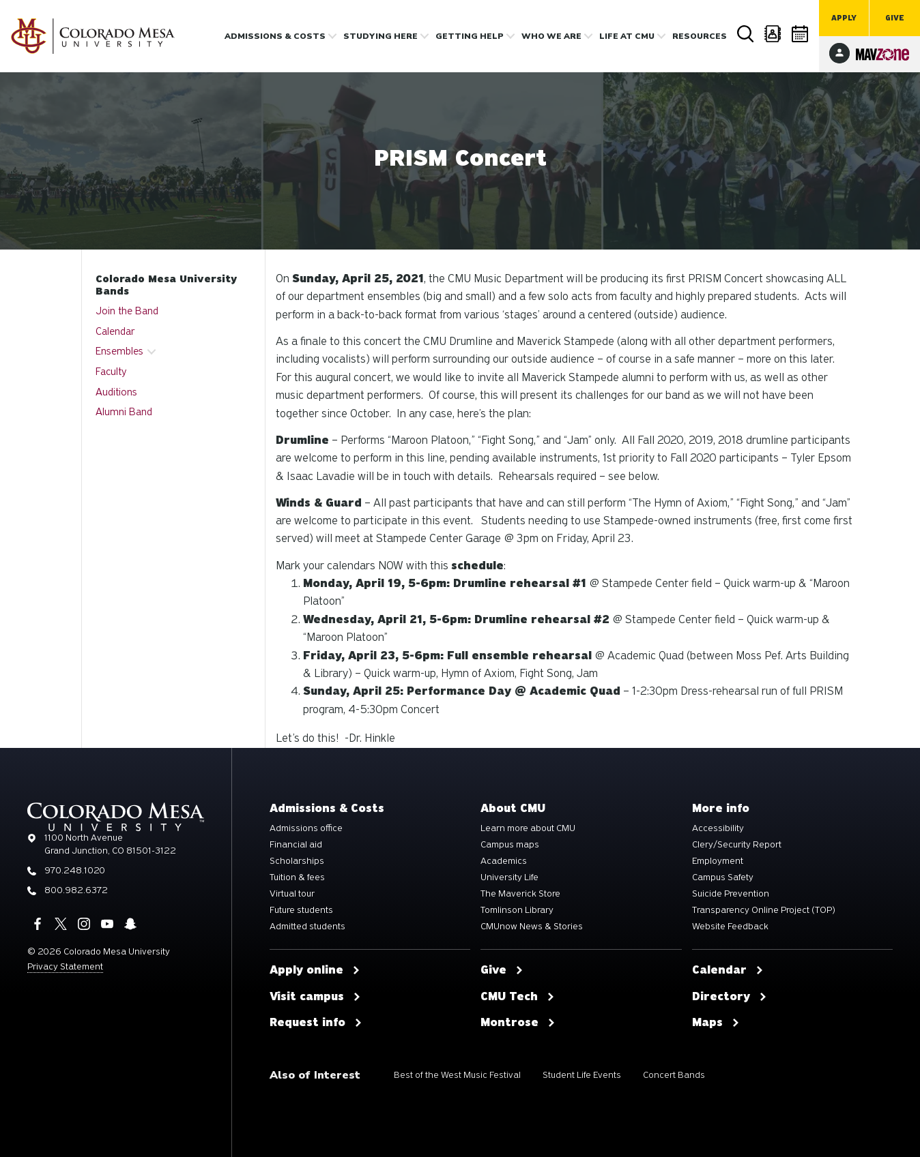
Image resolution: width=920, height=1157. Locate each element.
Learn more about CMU (527, 828)
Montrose (518, 1023)
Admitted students (307, 926)
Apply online (315, 970)
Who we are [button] (551, 36)
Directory (773, 33)
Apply (844, 18)
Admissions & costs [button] (275, 36)
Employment (717, 861)
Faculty (111, 371)
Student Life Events (582, 1075)
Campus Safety (722, 877)
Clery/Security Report (736, 844)
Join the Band (127, 311)
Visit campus (315, 997)
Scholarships (297, 861)
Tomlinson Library (517, 910)
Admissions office (306, 828)
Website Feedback (730, 926)
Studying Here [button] (380, 36)
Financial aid (296, 844)
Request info (316, 1023)
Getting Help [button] (469, 36)
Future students (301, 910)
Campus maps (509, 844)
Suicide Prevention (730, 893)
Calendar (800, 33)
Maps (716, 1023)
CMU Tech (517, 997)
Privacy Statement (65, 966)
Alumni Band (124, 412)
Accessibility (718, 828)
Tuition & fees (297, 877)
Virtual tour (292, 893)
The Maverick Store (520, 893)
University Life (509, 877)
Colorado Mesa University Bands (166, 285)
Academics (503, 861)
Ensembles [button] (119, 351)
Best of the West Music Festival (457, 1075)
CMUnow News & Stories (531, 926)
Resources (699, 36)
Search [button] (746, 34)
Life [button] (627, 36)
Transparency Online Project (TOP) (763, 910)
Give (894, 18)
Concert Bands (674, 1075)
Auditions (116, 392)
